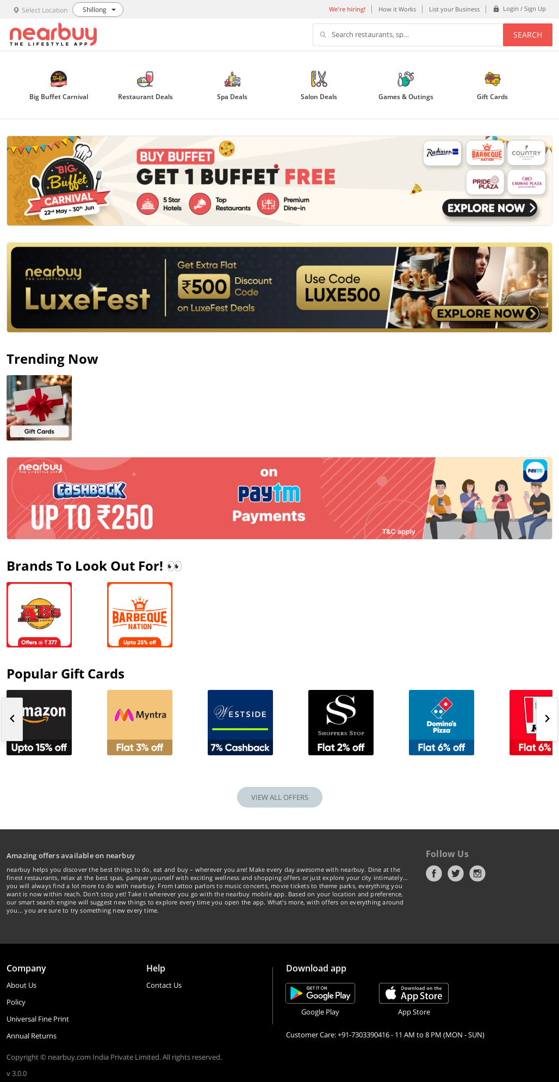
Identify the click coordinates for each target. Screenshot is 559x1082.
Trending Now (52, 359)
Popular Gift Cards (66, 673)
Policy (16, 1002)
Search (527, 34)
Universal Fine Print (38, 1019)
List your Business (454, 9)
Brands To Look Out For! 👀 (95, 565)
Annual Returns (32, 1036)
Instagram (477, 873)
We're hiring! (347, 9)
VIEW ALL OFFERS (279, 797)
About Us (21, 985)
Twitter (456, 873)
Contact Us (164, 985)
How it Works (397, 9)
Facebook (434, 873)
